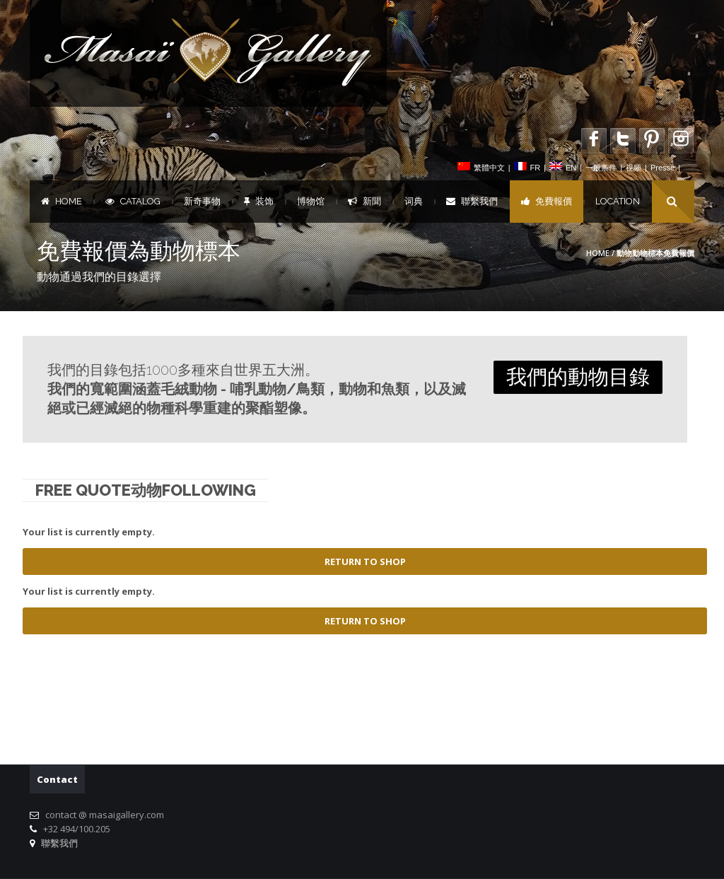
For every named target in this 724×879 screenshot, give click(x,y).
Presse (662, 167)
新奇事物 (202, 201)
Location (617, 201)
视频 (633, 167)
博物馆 (311, 201)
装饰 (259, 201)
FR (535, 167)
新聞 (364, 201)
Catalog (132, 201)
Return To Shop (365, 561)
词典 (413, 201)
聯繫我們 (472, 201)
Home (61, 201)
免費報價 (546, 201)
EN (571, 167)
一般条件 (601, 167)
